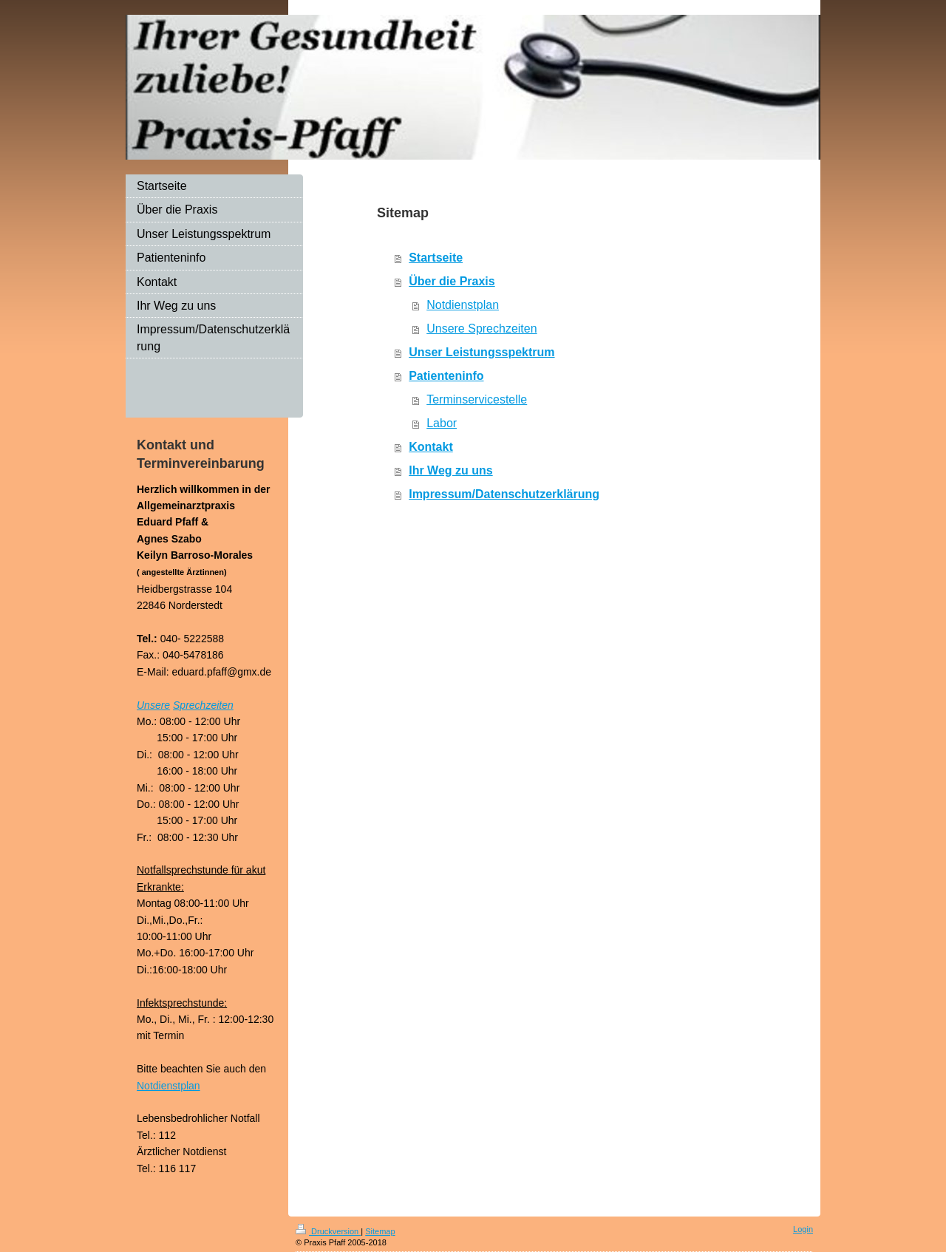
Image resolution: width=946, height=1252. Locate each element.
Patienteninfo (446, 376)
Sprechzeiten (203, 705)
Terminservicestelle (476, 399)
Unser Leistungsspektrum (481, 352)
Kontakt (431, 446)
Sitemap (380, 1231)
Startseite (436, 257)
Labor (441, 423)
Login (803, 1229)
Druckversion (328, 1231)
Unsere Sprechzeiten (481, 328)
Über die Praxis (452, 281)
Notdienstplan (462, 305)
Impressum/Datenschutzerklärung (504, 494)
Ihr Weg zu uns (450, 470)
